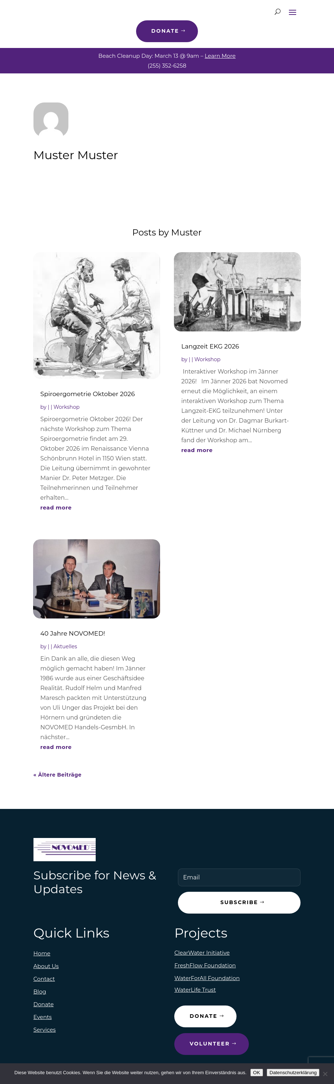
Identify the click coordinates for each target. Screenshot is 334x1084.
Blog (39, 991)
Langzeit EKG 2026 (210, 346)
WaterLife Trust (195, 989)
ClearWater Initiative (202, 952)
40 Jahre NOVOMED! (72, 633)
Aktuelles (65, 646)
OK (256, 1072)
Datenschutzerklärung (293, 1072)
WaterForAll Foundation (207, 978)
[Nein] (325, 1073)
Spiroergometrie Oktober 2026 (87, 394)
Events (42, 1017)
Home (42, 953)
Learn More (220, 55)
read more (56, 507)
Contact (44, 978)
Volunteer (210, 1043)
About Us (46, 966)
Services (44, 1029)
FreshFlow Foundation (205, 965)
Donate (165, 31)
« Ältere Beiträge (57, 774)
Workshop (66, 407)
